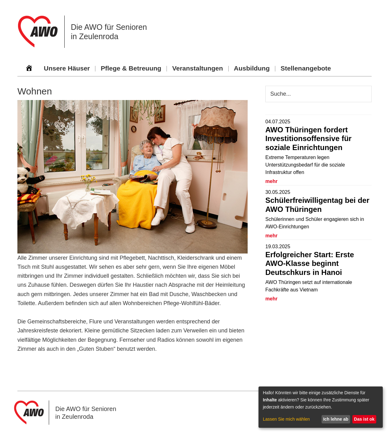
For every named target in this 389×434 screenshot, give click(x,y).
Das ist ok (364, 419)
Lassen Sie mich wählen (286, 419)
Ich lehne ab (335, 419)
